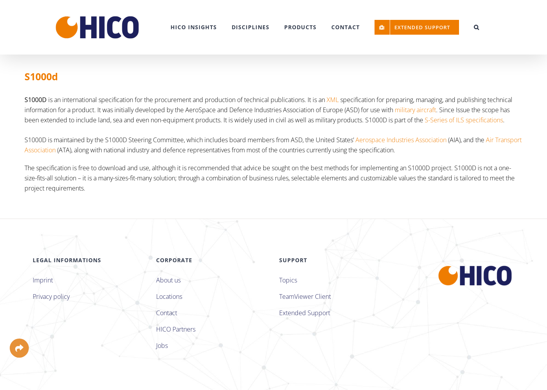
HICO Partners (175, 329)
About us (168, 280)
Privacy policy (51, 296)
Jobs (162, 345)
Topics (288, 280)
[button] (476, 27)
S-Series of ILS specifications (464, 120)
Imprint (43, 280)
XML (333, 99)
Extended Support (304, 313)
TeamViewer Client (305, 296)
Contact (166, 313)
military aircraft (415, 110)
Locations (169, 296)
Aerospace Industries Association (401, 140)
